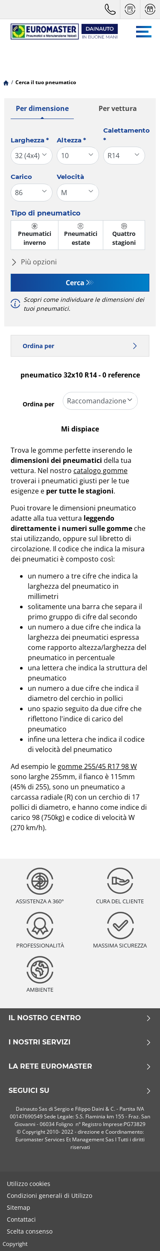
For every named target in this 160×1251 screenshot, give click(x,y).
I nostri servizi (80, 1042)
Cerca (75, 282)
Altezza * (71, 140)
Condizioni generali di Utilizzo (49, 1195)
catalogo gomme (100, 470)
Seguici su (80, 1090)
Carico (21, 177)
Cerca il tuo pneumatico (45, 82)
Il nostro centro (80, 1018)
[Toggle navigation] (143, 31)
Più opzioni (34, 262)
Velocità (70, 177)
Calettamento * (126, 135)
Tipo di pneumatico (45, 213)
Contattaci (21, 1219)
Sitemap (18, 1207)
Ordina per (80, 346)
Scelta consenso (29, 1231)
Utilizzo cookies (28, 1184)
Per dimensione (42, 108)
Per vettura (118, 108)
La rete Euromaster (80, 1066)
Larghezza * (30, 140)
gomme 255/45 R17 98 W (97, 766)
